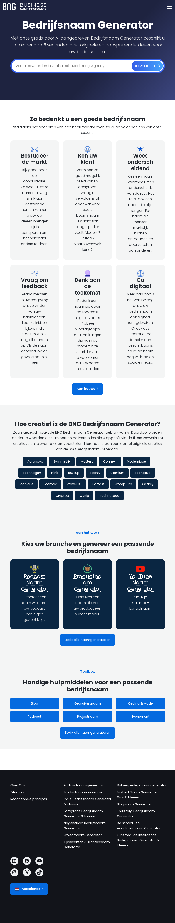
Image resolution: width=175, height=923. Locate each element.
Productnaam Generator (88, 583)
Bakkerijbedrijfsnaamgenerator (142, 785)
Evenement (140, 716)
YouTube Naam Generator (140, 583)
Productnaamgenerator (83, 792)
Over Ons (17, 785)
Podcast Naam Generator (34, 583)
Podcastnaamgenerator (83, 785)
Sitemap (17, 792)
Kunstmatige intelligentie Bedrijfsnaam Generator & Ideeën (138, 840)
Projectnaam (87, 716)
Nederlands (28, 889)
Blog (34, 703)
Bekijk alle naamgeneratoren (87, 640)
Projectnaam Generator (83, 835)
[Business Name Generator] (24, 7)
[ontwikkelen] (147, 66)
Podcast (34, 716)
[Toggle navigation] (169, 7)
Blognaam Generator (134, 804)
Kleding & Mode (140, 703)
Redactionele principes (28, 799)
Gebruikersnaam (87, 703)
